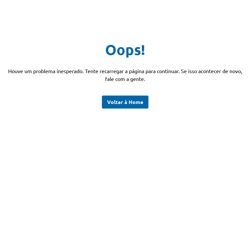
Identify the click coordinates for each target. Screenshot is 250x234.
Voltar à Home (125, 101)
